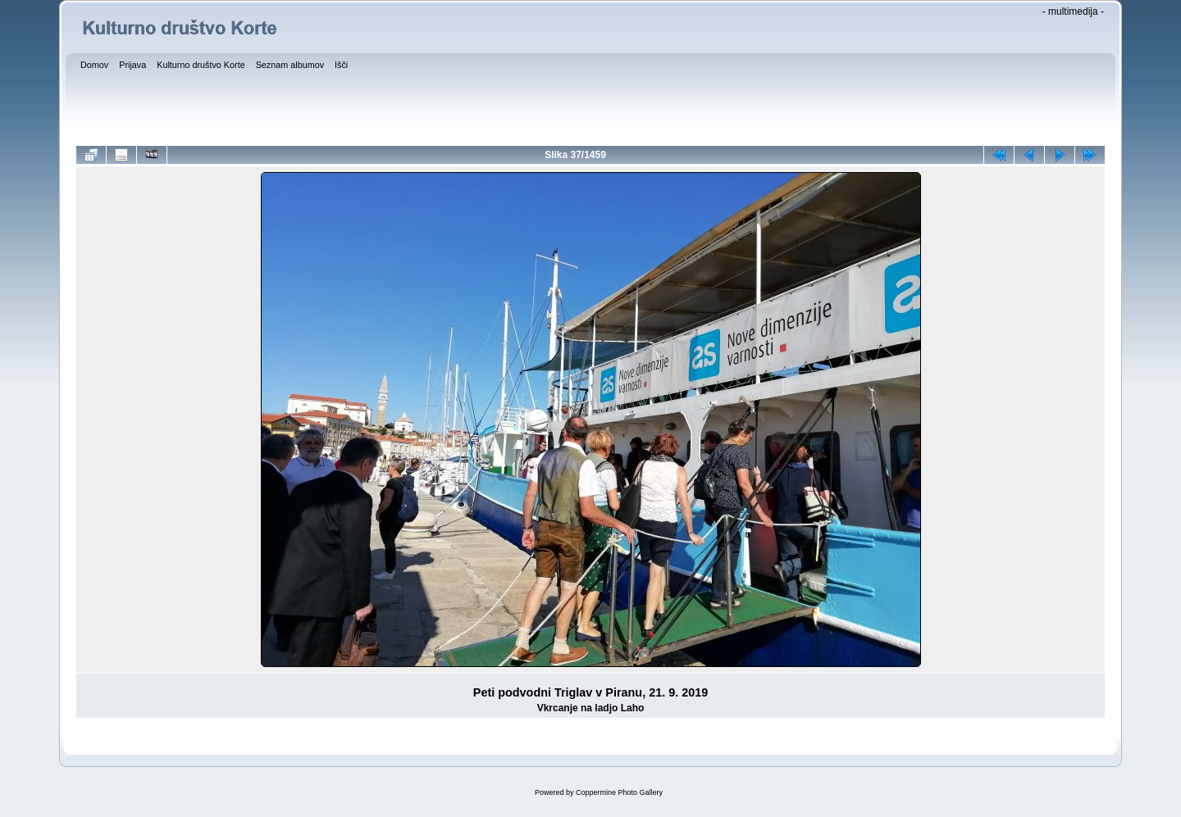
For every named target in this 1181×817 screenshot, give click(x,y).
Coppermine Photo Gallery (619, 792)
